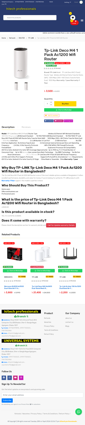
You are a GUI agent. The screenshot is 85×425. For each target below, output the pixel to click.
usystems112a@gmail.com (11, 336)
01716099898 (19, 2)
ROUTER (22, 38)
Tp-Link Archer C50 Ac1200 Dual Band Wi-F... (70, 287)
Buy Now (65, 104)
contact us (69, 322)
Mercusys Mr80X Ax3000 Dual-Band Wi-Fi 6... (14, 287)
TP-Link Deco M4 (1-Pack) (17, 134)
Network (12, 38)
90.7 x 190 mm (31, 155)
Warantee (47, 322)
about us (68, 318)
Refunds (47, 318)
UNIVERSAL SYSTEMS (21, 341)
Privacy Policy (49, 326)
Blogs (67, 326)
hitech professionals (21, 312)
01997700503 (30, 2)
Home (4, 38)
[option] (21, 61)
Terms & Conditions (51, 330)
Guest (78, 2)
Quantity (48, 99)
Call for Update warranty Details (61, 225)
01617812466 (40, 2)
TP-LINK (31, 38)
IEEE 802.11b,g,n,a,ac (9, 136)
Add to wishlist (51, 115)
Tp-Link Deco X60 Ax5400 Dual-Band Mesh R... (42, 287)
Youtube (58, 121)
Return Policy (49, 334)
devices (25, 152)
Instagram (68, 121)
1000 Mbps (6, 141)
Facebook (49, 121)
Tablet (70, 157)
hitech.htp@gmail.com (16, 333)
